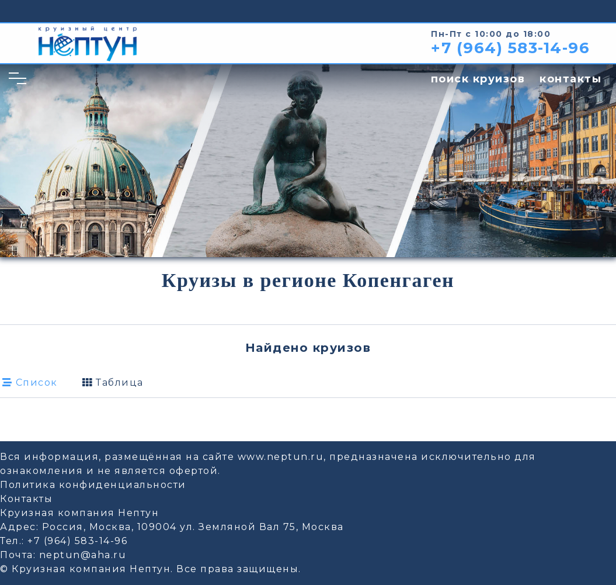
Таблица (113, 382)
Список (30, 382)
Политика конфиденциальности (93, 484)
